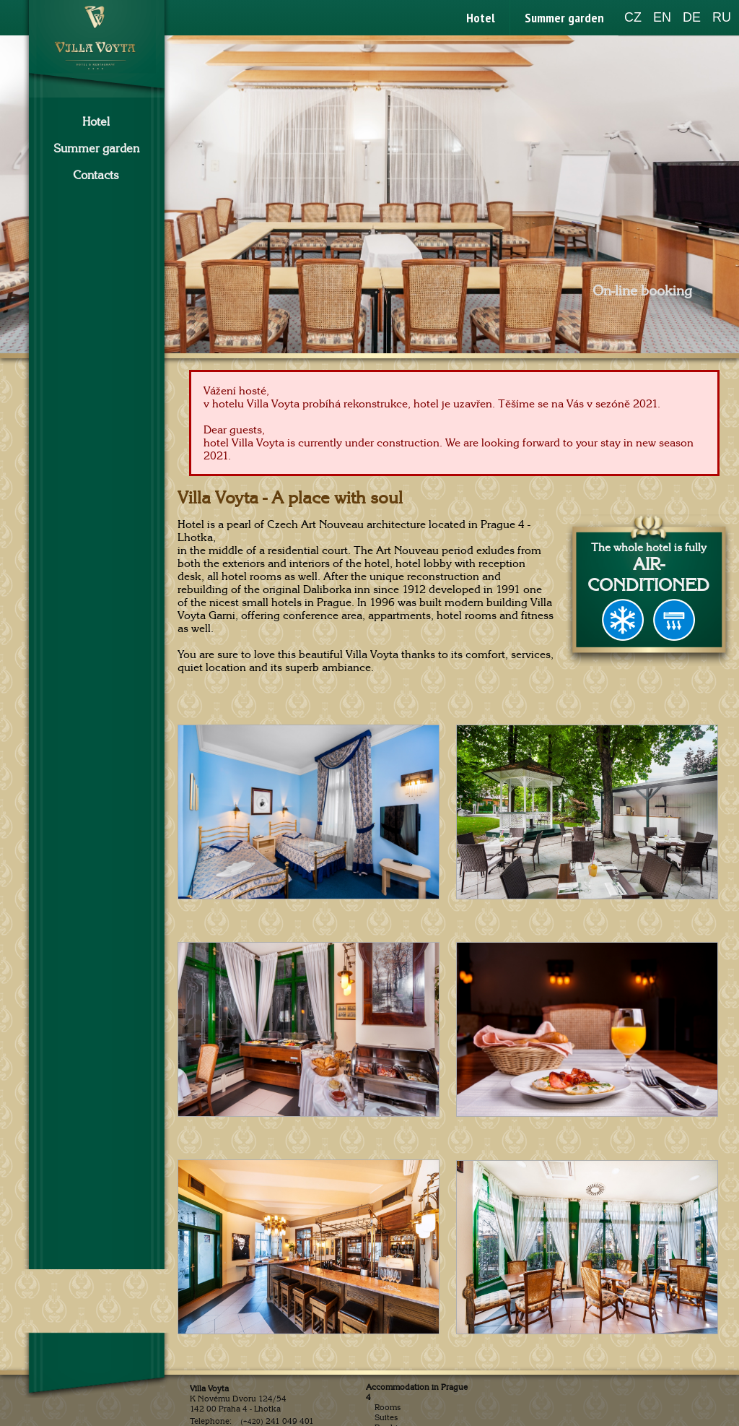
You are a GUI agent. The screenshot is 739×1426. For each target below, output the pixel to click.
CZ (633, 17)
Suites (386, 1417)
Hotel (480, 17)
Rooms (388, 1407)
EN (662, 17)
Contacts (96, 175)
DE (692, 17)
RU (721, 17)
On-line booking (642, 290)
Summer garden (564, 17)
